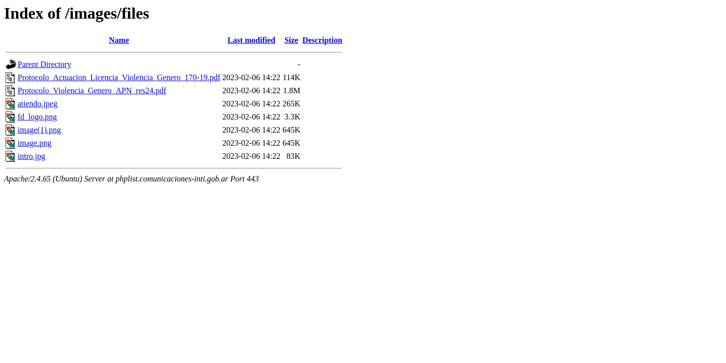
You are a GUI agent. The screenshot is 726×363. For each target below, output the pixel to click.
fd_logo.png (37, 116)
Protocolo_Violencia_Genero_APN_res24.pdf (92, 90)
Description (322, 40)
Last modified (251, 40)
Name (119, 40)
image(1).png (39, 130)
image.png (34, 143)
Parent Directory (44, 64)
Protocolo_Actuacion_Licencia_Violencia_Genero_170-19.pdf (119, 77)
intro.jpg (31, 156)
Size (291, 40)
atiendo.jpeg (37, 103)
